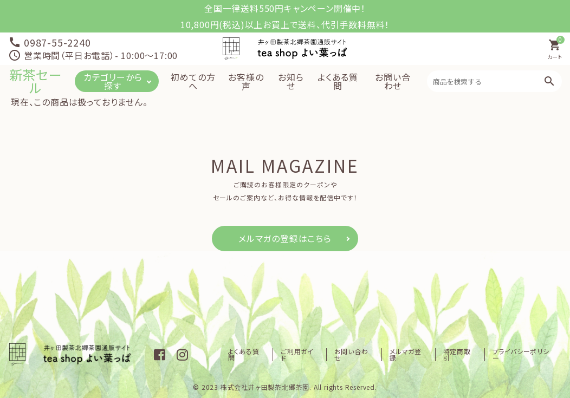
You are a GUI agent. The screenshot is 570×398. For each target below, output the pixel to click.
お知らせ (290, 81)
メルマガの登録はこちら (285, 238)
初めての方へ (193, 81)
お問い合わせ (392, 81)
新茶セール (35, 81)
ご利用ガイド (297, 354)
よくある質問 (338, 81)
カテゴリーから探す (112, 81)
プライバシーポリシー (521, 354)
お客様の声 (245, 81)
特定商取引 (457, 354)
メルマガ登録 (406, 354)
